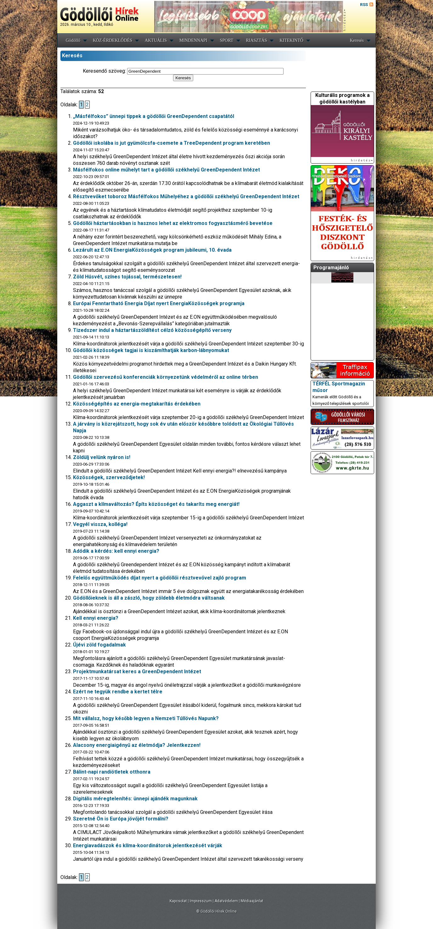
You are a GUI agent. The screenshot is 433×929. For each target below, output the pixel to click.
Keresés (357, 40)
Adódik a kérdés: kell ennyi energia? (116, 551)
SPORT (226, 40)
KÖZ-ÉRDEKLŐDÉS (112, 40)
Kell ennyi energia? (95, 618)
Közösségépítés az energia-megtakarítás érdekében (136, 404)
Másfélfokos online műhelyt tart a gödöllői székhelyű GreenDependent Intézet (166, 170)
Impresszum (201, 901)
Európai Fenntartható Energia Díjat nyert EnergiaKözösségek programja (159, 303)
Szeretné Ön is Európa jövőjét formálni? (120, 819)
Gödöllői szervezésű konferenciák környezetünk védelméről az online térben (165, 377)
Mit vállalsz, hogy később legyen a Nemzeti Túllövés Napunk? (146, 718)
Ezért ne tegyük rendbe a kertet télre (117, 692)
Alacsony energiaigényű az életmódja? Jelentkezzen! (136, 745)
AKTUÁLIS (156, 40)
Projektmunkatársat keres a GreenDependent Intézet (137, 671)
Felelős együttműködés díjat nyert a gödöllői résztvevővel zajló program (159, 578)
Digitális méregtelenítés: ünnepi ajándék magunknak (135, 799)
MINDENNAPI (193, 40)
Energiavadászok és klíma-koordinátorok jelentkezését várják (147, 845)
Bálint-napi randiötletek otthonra (111, 772)
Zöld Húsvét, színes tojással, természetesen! (127, 277)
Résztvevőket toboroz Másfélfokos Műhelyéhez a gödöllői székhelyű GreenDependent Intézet (186, 196)
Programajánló (331, 268)
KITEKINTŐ (291, 40)
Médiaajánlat (252, 901)
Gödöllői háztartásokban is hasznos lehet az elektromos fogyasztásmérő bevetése (173, 223)
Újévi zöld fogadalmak (99, 645)
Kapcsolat (178, 901)
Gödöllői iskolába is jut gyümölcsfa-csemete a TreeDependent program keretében (171, 143)
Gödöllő (73, 40)
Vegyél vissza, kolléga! (100, 524)
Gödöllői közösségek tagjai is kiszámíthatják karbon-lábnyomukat (151, 350)
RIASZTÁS (256, 40)
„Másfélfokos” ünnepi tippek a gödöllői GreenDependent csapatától (153, 116)
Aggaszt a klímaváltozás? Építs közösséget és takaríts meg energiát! (156, 504)
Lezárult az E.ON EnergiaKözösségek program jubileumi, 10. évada (152, 250)
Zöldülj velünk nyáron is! (101, 457)
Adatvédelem (226, 901)
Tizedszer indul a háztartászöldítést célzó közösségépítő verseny (152, 330)
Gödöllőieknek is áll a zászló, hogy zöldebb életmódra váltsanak (149, 598)
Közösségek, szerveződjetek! (109, 477)
